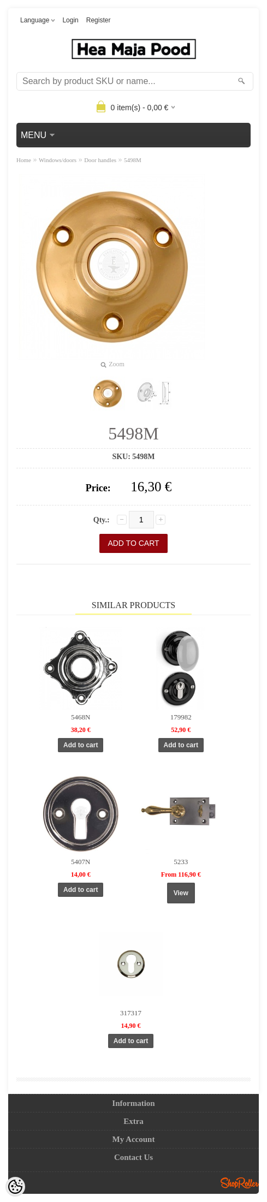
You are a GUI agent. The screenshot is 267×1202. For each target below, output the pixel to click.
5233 (181, 862)
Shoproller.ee (240, 1182)
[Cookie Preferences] (15, 1187)
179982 (181, 717)
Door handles (100, 160)
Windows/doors (57, 160)
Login (70, 20)
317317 (130, 1013)
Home (23, 160)
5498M (132, 160)
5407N (80, 862)
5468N (80, 717)
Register (98, 20)
